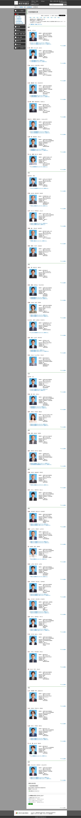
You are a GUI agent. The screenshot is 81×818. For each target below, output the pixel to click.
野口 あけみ (31, 450)
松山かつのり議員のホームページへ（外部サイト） (40, 611)
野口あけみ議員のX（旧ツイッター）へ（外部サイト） (40, 463)
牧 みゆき (30, 546)
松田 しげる (31, 564)
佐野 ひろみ (31, 302)
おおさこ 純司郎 (32, 119)
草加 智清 (30, 246)
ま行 (51, 17)
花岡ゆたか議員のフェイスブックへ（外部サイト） (40, 484)
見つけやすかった (32, 802)
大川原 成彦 (31, 101)
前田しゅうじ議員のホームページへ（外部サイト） (40, 541)
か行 (34, 17)
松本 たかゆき (31, 581)
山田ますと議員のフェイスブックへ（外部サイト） (40, 739)
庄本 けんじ (31, 355)
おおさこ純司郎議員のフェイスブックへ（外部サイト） (40, 132)
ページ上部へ (63, 45)
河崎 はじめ (31, 193)
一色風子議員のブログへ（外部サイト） (38, 60)
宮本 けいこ (31, 616)
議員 (25, 6)
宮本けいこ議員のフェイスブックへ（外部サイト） (40, 629)
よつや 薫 (30, 743)
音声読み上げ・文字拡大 (34, 1)
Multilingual (42, 1)
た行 (41, 17)
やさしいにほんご (33, 2)
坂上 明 (30, 267)
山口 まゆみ (31, 708)
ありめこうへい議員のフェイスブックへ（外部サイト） (40, 42)
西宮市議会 (21, 6)
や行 (55, 17)
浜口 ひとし (31, 490)
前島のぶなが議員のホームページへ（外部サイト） (40, 523)
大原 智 (30, 136)
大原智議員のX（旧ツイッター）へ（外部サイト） (39, 150)
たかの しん (31, 376)
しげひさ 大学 (31, 320)
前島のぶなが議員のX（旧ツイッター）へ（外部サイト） (41, 525)
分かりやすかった (32, 799)
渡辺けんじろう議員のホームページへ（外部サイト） (40, 777)
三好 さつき (31, 634)
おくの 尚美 (31, 154)
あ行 (30, 17)
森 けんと (30, 669)
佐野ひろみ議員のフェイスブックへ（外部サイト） (40, 316)
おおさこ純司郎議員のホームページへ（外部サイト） (40, 131)
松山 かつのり (31, 599)
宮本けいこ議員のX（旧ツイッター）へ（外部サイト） (40, 630)
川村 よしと (31, 210)
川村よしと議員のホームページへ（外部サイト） (39, 223)
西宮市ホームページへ (35, 4)
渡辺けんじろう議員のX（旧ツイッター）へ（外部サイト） (41, 778)
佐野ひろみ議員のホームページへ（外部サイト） (39, 315)
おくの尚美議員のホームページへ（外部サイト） (39, 166)
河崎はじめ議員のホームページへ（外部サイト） (39, 205)
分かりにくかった (40, 799)
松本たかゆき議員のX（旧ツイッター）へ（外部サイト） (41, 595)
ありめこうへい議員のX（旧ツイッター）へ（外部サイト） (41, 44)
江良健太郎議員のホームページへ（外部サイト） (39, 95)
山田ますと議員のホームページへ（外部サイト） (39, 738)
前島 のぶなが (31, 511)
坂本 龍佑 (30, 285)
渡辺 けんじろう (32, 765)
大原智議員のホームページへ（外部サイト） (38, 149)
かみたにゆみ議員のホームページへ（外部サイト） (40, 188)
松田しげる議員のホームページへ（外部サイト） (39, 576)
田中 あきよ (31, 411)
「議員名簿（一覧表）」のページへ (36, 24)
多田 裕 (30, 394)
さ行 (37, 17)
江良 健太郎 (31, 83)
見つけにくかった (40, 802)
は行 (48, 17)
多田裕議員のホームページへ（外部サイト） (38, 406)
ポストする (62, 15)
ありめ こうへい (32, 30)
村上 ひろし (31, 651)
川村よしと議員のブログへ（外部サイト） (38, 224)
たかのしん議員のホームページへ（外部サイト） (39, 389)
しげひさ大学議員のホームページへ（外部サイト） (40, 332)
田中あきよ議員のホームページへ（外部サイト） (39, 424)
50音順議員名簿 (29, 6)
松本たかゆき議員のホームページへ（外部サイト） (40, 594)
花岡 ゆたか (31, 472)
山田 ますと (31, 725)
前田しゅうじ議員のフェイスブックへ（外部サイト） (40, 542)
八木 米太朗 (31, 690)
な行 (44, 17)
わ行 (59, 17)
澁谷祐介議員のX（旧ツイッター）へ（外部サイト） (40, 351)
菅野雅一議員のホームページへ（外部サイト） (39, 240)
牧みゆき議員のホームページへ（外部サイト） (39, 559)
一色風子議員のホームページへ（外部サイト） (39, 61)
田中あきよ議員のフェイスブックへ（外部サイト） (40, 425)
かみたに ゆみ (31, 175)
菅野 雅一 (30, 228)
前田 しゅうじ (31, 529)
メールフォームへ (64, 2)
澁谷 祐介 (30, 337)
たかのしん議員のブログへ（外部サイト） (38, 390)
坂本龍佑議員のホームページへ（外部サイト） (39, 297)
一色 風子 (30, 48)
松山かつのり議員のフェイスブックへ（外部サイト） (40, 612)
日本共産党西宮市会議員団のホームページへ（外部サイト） (41, 464)
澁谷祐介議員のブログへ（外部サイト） (38, 350)
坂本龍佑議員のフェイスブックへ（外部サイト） (39, 298)
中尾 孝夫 (30, 433)
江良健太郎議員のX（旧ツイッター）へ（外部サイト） (40, 96)
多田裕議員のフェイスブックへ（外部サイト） (39, 407)
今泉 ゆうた (31, 65)
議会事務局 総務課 (34, 785)
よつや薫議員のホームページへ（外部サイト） (39, 755)
